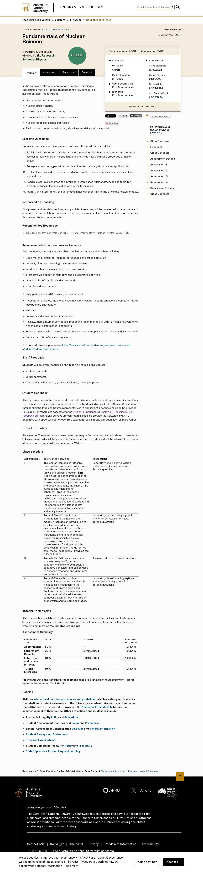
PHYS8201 (75, 20)
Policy (55, 717)
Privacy (94, 844)
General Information (102, 728)
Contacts (87, 72)
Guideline (77, 728)
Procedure (71, 717)
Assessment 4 (159, 182)
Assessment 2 (159, 170)
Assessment (49, 72)
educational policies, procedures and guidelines (65, 699)
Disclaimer (76, 844)
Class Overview (159, 141)
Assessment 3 (159, 176)
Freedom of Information (120, 844)
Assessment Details (162, 158)
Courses (60, 20)
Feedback (156, 147)
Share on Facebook (123, 116)
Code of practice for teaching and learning (53, 751)
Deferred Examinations (40, 740)
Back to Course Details (55, 30)
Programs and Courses (81, 7)
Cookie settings (146, 862)
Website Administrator (113, 771)
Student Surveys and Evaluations (47, 734)
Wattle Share (136, 116)
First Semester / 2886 (98, 20)
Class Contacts (159, 194)
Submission (69, 72)
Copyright (57, 844)
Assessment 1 (158, 164)
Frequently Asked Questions (143, 771)
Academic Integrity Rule (97, 707)
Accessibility (150, 844)
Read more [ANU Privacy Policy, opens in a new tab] (71, 866)
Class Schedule (159, 153)
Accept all (173, 862)
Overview (31, 73)
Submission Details (162, 188)
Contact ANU (36, 844)
